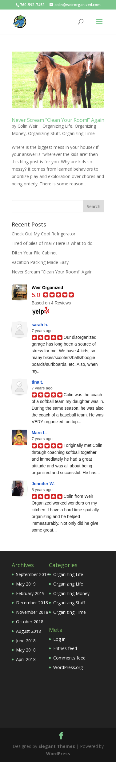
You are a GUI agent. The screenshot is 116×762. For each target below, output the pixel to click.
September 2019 (32, 574)
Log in (59, 639)
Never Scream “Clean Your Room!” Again (58, 120)
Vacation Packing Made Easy (40, 262)
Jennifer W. (43, 483)
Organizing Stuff (44, 133)
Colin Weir (28, 126)
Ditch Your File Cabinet (34, 253)
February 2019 (30, 593)
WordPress (58, 753)
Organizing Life (57, 126)
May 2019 (26, 584)
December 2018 (32, 602)
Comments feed (69, 658)
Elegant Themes (56, 746)
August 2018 (28, 631)
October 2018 (29, 622)
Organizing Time (78, 133)
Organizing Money (71, 593)
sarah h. (40, 324)
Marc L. (39, 432)
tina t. (37, 382)
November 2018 (32, 612)
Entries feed (65, 648)
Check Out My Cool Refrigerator (43, 234)
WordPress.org (68, 667)
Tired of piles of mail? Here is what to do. (53, 243)
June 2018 (26, 641)
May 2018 (26, 650)
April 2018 (26, 659)
